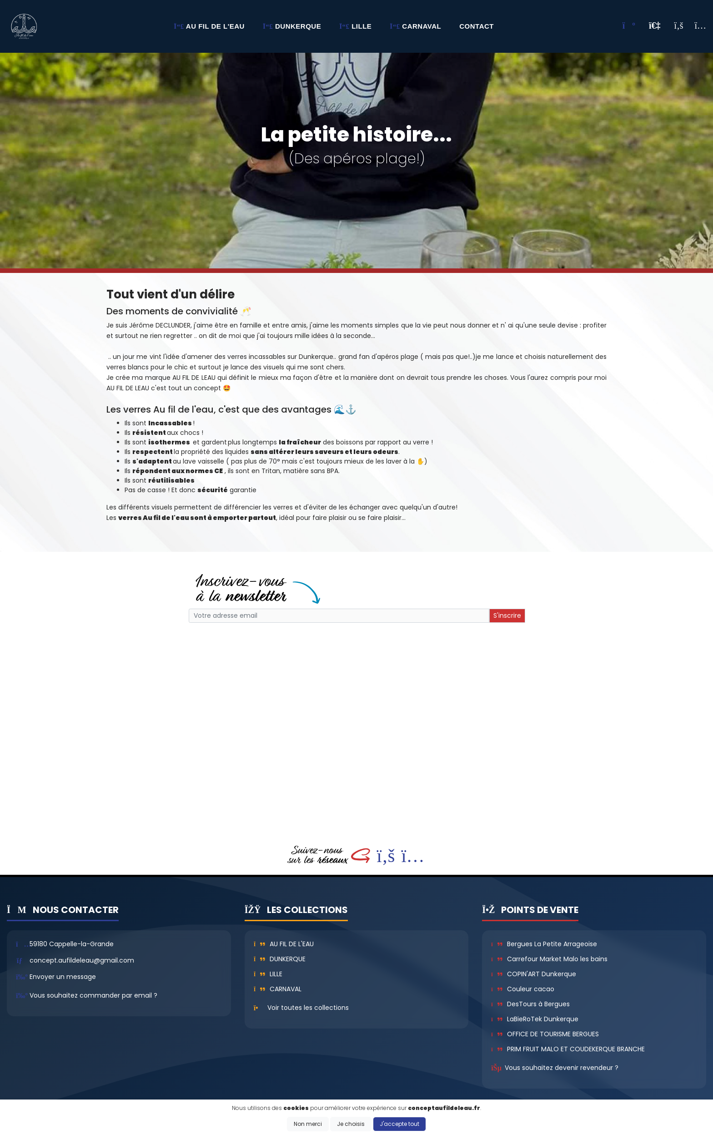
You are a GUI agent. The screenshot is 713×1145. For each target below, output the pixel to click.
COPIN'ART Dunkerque (533, 974)
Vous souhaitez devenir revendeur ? (561, 1067)
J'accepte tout (399, 1124)
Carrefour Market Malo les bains (549, 958)
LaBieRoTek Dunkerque (534, 1019)
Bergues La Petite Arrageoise (544, 943)
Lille (268, 974)
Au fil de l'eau (284, 943)
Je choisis (351, 1124)
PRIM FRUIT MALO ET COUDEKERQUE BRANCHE (567, 1049)
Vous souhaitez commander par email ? (93, 995)
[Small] (339, 616)
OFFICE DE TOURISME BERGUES (544, 1034)
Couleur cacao (522, 989)
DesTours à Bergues (530, 1004)
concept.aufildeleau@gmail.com (82, 960)
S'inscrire (507, 615)
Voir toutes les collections (308, 1007)
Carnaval (278, 989)
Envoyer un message (63, 976)
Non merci (308, 1124)
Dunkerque (280, 958)
